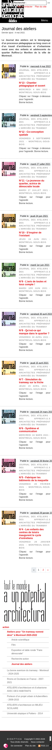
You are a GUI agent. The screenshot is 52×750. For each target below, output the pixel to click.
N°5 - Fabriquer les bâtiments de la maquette (33, 479)
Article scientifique (20, 640)
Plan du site (40, 6)
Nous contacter (25, 6)
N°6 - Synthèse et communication (29, 430)
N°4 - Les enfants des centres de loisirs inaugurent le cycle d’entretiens (31, 534)
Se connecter (16, 746)
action (5, 627)
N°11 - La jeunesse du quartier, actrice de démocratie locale (31, 183)
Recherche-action (20, 659)
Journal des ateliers (21, 664)
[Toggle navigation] (44, 20)
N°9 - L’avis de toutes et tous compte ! (32, 283)
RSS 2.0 (43, 746)
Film (13, 645)
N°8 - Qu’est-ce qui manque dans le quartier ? (34, 332)
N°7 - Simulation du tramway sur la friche (31, 381)
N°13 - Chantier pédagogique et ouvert (32, 84)
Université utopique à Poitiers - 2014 (25, 713)
